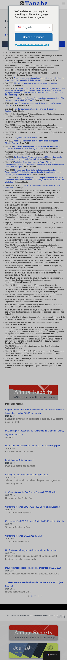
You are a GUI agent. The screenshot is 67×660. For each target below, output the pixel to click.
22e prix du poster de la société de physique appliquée (36, 83)
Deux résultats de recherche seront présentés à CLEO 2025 (33, 568)
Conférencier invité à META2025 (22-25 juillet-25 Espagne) (33, 507)
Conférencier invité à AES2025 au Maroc (24, 536)
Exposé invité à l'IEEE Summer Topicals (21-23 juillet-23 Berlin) (34, 521)
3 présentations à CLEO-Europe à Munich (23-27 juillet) (31, 492)
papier (8, 21)
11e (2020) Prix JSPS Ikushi (25, 138)
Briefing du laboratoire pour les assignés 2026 (26, 474)
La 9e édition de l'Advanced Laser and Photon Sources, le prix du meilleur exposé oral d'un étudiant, (33, 158)
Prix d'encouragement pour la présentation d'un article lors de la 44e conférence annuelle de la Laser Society (34, 79)
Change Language (33, 37)
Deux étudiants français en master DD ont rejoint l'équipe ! (32, 445)
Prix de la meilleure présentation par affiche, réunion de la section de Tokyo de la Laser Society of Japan (32, 147)
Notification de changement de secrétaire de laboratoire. (31, 550)
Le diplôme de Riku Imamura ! (19, 460)
